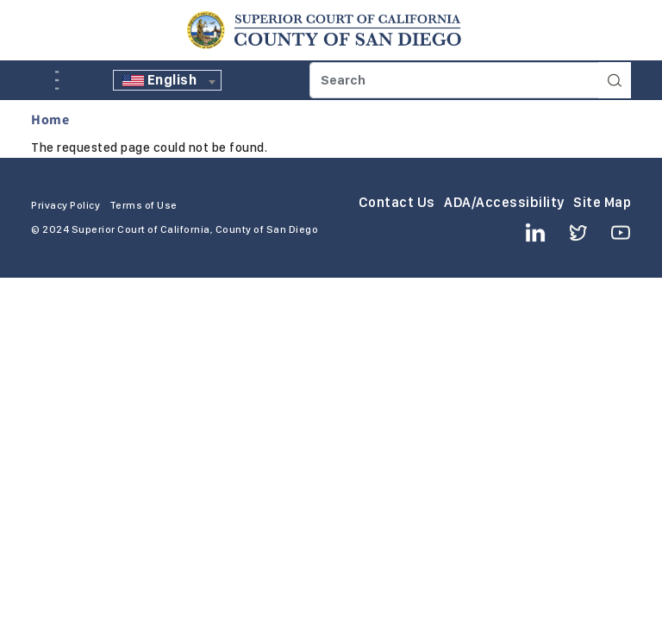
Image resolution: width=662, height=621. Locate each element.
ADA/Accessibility (504, 202)
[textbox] (167, 80)
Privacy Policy (65, 205)
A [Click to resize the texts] (43, 79)
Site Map (602, 202)
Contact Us (397, 202)
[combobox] (167, 80)
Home (50, 119)
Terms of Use (143, 205)
